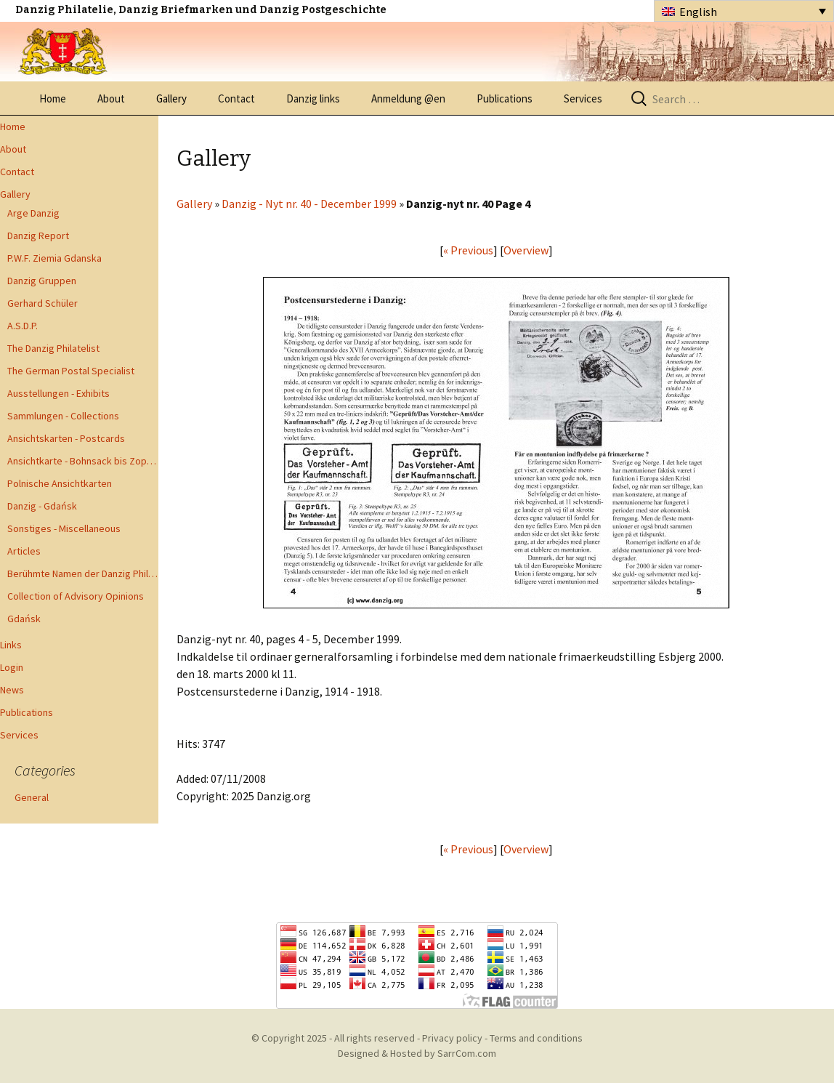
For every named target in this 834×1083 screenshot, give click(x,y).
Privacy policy (452, 1037)
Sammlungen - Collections (63, 415)
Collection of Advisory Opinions (75, 596)
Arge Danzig (33, 213)
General (32, 797)
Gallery (171, 98)
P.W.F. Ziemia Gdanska (54, 258)
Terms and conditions (536, 1037)
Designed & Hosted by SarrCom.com (417, 1053)
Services (583, 98)
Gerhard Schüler (42, 303)
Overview (525, 250)
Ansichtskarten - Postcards (66, 438)
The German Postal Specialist (70, 370)
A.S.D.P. (22, 325)
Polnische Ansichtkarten (59, 483)
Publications (505, 98)
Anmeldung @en (408, 98)
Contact (236, 98)
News (12, 689)
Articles (24, 550)
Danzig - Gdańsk (42, 505)
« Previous (468, 250)
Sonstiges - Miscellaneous (64, 528)
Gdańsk (24, 618)
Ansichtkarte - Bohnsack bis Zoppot (82, 460)
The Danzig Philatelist (53, 348)
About (111, 98)
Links (11, 644)
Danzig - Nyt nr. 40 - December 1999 (309, 203)
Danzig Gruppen (41, 280)
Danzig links (313, 98)
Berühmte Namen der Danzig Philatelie (82, 573)
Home (52, 98)
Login (11, 667)
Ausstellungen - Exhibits (58, 393)
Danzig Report (38, 235)
